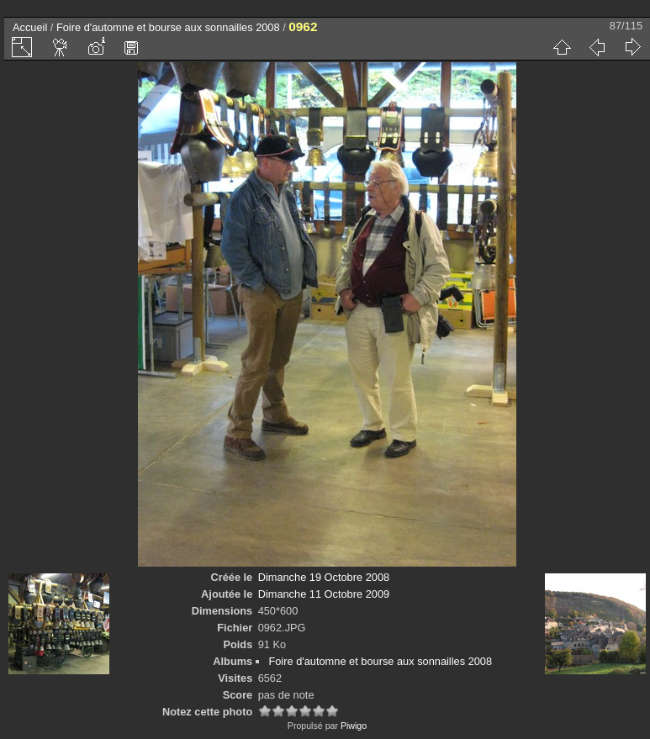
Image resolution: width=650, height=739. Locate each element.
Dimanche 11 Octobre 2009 (324, 594)
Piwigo (354, 726)
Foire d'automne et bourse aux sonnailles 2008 (168, 27)
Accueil (30, 27)
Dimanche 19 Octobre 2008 (324, 577)
